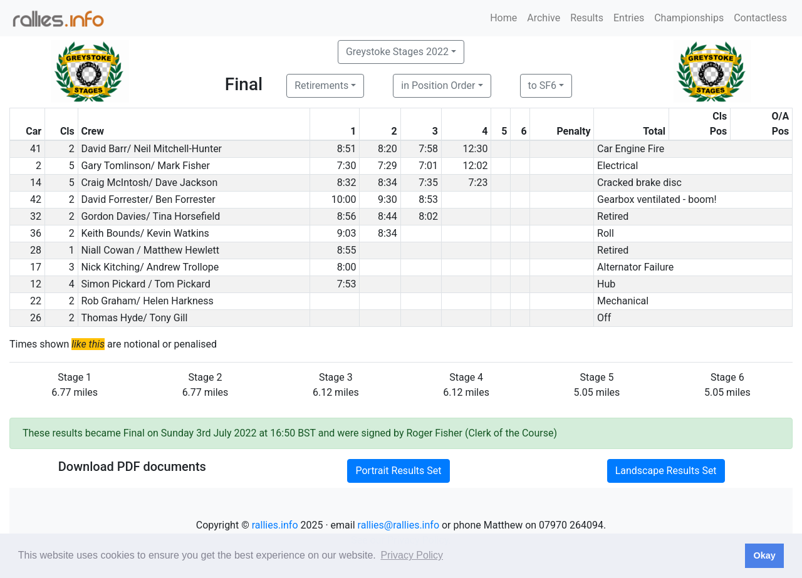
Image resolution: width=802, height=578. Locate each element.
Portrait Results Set (398, 471)
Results (586, 18)
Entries (628, 18)
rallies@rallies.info (398, 525)
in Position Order (438, 85)
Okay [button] (764, 555)
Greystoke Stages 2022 (397, 52)
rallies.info (275, 525)
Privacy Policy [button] (411, 555)
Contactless (760, 18)
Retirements (321, 85)
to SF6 (542, 85)
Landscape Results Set (666, 471)
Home (503, 18)
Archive (543, 18)
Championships (689, 18)
